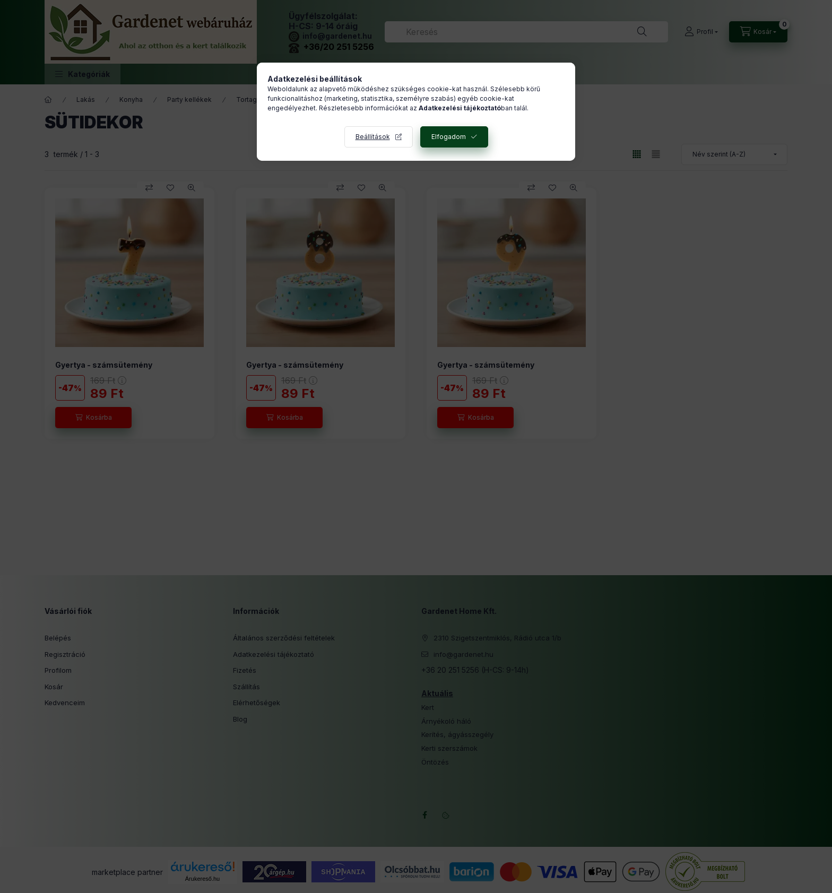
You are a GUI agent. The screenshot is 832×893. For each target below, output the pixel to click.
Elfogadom (448, 137)
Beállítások (373, 137)
